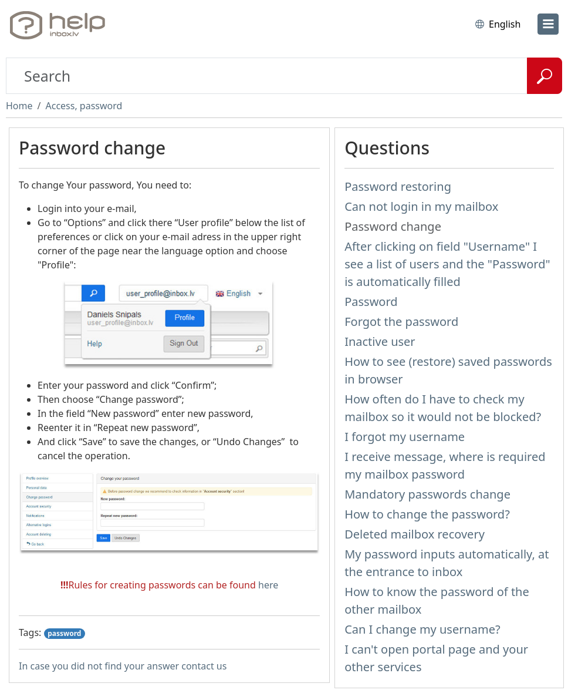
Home (19, 105)
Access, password (83, 105)
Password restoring (397, 186)
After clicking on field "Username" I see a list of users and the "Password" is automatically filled (447, 264)
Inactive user (379, 341)
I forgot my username (404, 437)
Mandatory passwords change (427, 494)
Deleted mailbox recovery (414, 534)
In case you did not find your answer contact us (122, 665)
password (64, 633)
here (268, 584)
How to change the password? (427, 514)
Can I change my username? (422, 629)
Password (370, 301)
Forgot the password (401, 321)
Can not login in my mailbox (421, 206)
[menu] (548, 24)
